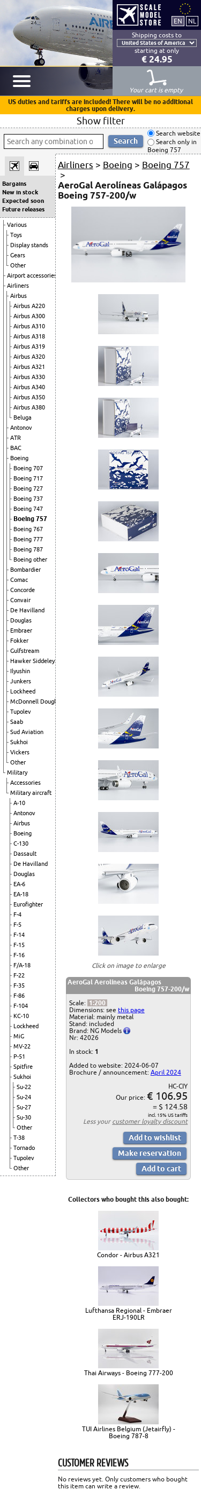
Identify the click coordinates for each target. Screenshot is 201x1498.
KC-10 (21, 1016)
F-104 (20, 1006)
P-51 (19, 1056)
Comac (19, 580)
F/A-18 (22, 965)
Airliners (18, 285)
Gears (17, 255)
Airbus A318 (29, 336)
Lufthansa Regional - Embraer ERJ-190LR (128, 1314)
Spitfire (23, 1066)
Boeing (19, 458)
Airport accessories (32, 275)
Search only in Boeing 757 (172, 146)
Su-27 (24, 1107)
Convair (20, 600)
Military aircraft (30, 793)
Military (17, 772)
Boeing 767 (28, 529)
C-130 (20, 843)
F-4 (17, 914)
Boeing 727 (28, 488)
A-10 (19, 803)
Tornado (24, 1148)
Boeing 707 (28, 468)
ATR (15, 438)
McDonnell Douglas (36, 701)
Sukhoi (19, 742)
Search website (177, 133)
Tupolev (20, 711)
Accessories (25, 782)
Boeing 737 (28, 498)
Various (17, 225)
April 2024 (166, 1072)
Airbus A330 (29, 377)
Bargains (14, 183)
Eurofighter (28, 904)
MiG (18, 1036)
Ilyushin (20, 671)
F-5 (17, 924)
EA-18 (20, 894)
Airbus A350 (29, 397)
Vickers (19, 752)
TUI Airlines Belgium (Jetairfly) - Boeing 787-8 (128, 1432)
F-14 (19, 935)
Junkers (20, 681)
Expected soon (23, 201)
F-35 (19, 985)
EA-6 (19, 884)
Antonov (21, 427)
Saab (16, 722)
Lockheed (22, 691)
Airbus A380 (29, 407)
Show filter (101, 120)
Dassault (24, 853)
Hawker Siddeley (32, 661)
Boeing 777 (28, 539)
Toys (16, 235)
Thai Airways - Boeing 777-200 (128, 1372)
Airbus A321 (29, 367)
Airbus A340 (29, 387)
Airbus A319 (29, 346)
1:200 (97, 1002)
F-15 (19, 945)
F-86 (19, 995)
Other (18, 265)
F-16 (19, 955)
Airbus (18, 296)
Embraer (21, 630)
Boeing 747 (28, 509)
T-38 (19, 1137)
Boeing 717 (28, 478)
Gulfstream (24, 651)
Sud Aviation (26, 732)
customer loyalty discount (150, 1121)
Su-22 (24, 1087)
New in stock (20, 192)
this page (131, 1009)
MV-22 (22, 1046)
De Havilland (27, 610)
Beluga (22, 417)
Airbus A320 (29, 356)
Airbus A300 (29, 316)
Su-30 (24, 1117)
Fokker (19, 640)
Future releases (23, 209)
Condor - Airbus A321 (128, 1254)
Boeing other (30, 559)
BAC (15, 448)
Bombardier (25, 569)
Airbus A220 (29, 306)
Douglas (21, 620)
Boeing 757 (30, 518)
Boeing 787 (28, 549)
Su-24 (24, 1097)
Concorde (22, 590)
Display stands (29, 245)
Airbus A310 (29, 326)
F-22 (19, 975)
